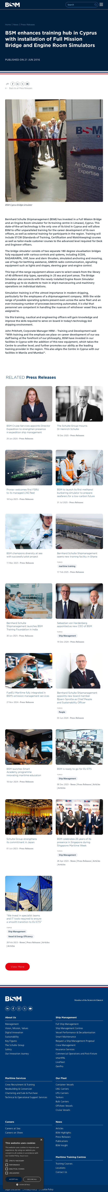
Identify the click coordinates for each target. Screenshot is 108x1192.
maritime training (67, 566)
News (16, 24)
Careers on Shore (14, 1132)
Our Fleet (61, 1078)
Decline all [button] (32, 1179)
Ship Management (67, 635)
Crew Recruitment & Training (20, 1084)
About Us (10, 1017)
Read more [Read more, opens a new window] (24, 1156)
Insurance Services (65, 1049)
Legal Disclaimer (13, 1189)
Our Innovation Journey (17, 1053)
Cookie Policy (46, 1189)
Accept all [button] (13, 1179)
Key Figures (11, 1040)
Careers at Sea (12, 1128)
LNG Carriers (62, 1088)
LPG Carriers (62, 1093)
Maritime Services (15, 1078)
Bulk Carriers (62, 1101)
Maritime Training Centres (71, 1157)
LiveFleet (60, 1062)
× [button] (41, 1140)
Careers (9, 1121)
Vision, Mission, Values (16, 1028)
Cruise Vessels (63, 1109)
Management (12, 1023)
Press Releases (28, 24)
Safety (8, 1049)
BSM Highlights (63, 1132)
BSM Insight (62, 1145)
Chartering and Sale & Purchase (21, 1093)
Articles (59, 1128)
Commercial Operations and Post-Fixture (76, 1053)
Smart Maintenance (66, 1036)
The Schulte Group (14, 1045)
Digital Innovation (14, 1032)
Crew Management (65, 1045)
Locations (60, 1167)
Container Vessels (65, 1084)
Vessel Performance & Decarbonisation (75, 1032)
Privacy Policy (30, 1189)
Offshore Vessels (64, 1105)
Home (8, 24)
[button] (6, 1160)
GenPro (59, 1066)
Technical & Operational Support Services (26, 1097)
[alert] (23, 1163)
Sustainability (12, 1036)
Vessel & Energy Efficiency (20, 936)
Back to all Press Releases (18, 88)
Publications (62, 1141)
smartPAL (60, 1057)
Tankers (59, 1097)
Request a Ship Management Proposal (75, 1040)
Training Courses (64, 1163)
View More (17, 966)
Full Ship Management (67, 1023)
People (62, 712)
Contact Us (61, 1172)
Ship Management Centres (69, 1028)
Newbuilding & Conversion (18, 1088)
